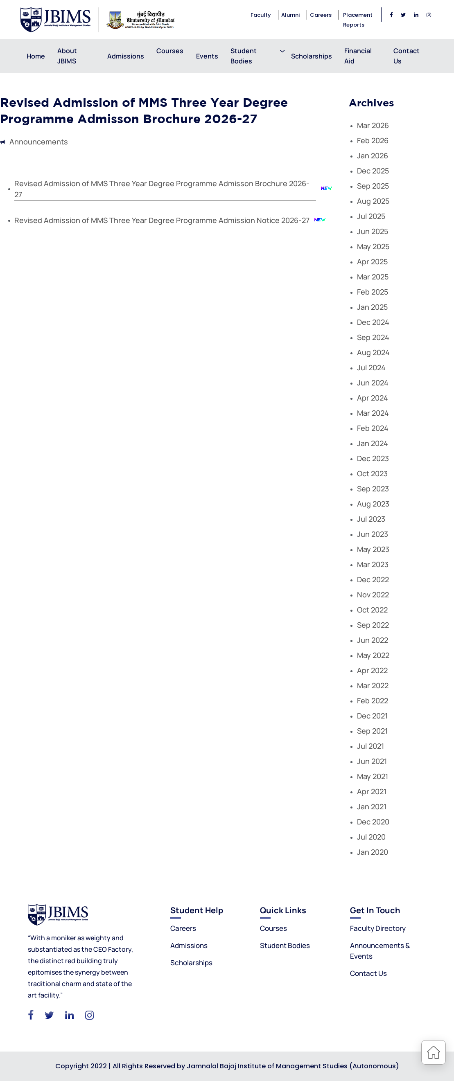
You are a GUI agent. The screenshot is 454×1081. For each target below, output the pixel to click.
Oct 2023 (372, 473)
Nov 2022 (373, 594)
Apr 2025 (372, 261)
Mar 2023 (372, 564)
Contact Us (406, 55)
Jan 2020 (372, 852)
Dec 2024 (373, 322)
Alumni (290, 15)
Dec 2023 (373, 458)
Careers (321, 15)
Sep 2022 (373, 625)
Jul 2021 (370, 746)
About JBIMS (67, 55)
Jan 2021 (371, 806)
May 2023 (373, 549)
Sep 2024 (373, 337)
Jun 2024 (372, 382)
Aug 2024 (373, 352)
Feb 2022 (372, 700)
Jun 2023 (372, 534)
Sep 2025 (373, 186)
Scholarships (311, 56)
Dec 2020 (373, 822)
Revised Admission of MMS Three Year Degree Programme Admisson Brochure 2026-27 (161, 188)
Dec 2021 (372, 716)
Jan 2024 (372, 443)
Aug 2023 (373, 504)
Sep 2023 (373, 488)
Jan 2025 (372, 307)
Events (207, 56)
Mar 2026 (373, 125)
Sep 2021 (372, 731)
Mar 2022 (372, 685)
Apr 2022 (372, 670)
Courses (169, 55)
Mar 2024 (373, 413)
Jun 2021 (372, 761)
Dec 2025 (373, 171)
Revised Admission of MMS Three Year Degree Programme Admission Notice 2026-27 (161, 220)
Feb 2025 (372, 292)
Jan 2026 (372, 155)
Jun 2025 (372, 231)
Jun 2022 (372, 640)
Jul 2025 (371, 216)
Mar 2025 (372, 277)
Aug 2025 (373, 201)
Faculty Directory (378, 928)
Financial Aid (358, 55)
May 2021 (372, 776)
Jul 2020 (371, 837)
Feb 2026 (372, 140)
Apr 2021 (371, 791)
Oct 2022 (372, 610)
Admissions (125, 56)
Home (36, 56)
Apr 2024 (372, 398)
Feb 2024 (372, 428)
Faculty (261, 15)
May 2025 (373, 246)
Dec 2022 (373, 579)
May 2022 (373, 655)
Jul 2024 (371, 367)
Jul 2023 (371, 519)
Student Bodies (243, 55)
